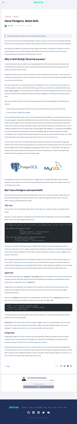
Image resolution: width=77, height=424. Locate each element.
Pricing (31, 407)
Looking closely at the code (21, 262)
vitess (21, 123)
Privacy (60, 407)
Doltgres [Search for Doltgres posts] (16, 16)
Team (49, 407)
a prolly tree (12, 69)
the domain (38, 339)
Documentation (38, 407)
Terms (65, 407)
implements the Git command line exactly (50, 85)
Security (54, 407)
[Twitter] (43, 412)
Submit (38, 387)
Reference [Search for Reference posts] (8, 16)
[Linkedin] (38, 412)
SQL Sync (42, 209)
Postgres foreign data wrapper (20, 112)
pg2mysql (19, 276)
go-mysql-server (23, 117)
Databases (25, 407)
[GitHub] (28, 412)
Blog (7, 366)
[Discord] (33, 412)
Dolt (6, 41)
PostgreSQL (51, 48)
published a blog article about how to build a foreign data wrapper (26, 342)
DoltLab (7, 43)
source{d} (56, 117)
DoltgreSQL (42, 36)
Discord (52, 380)
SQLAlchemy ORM (38, 217)
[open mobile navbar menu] (3, 2)
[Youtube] (48, 412)
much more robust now (50, 137)
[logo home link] (38, 2)
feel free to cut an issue (29, 328)
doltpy (55, 209)
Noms (47, 67)
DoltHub (37, 41)
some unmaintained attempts (62, 276)
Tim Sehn (10, 25)
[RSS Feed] (71, 367)
